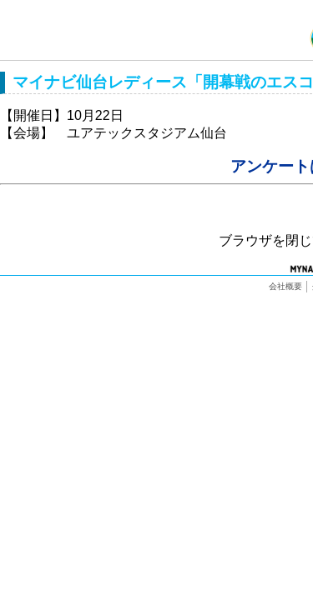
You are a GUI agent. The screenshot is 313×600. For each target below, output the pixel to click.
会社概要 (285, 286)
